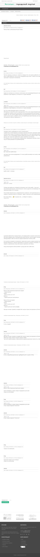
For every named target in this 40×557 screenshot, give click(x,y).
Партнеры (4, 544)
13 (24, 333)
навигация (5, 8)
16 (22, 401)
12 (24, 322)
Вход (22, 539)
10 (23, 255)
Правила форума (31, 15)
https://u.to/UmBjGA (9, 392)
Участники (25, 15)
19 (22, 457)
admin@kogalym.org (26, 531)
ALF (4, 89)
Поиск (35, 15)
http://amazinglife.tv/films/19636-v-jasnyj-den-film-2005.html (19, 246)
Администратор (7, 25)
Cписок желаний (24, 544)
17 (24, 414)
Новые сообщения (20, 15)
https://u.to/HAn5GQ (9, 461)
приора (5, 211)
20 (22, 470)
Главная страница (6, 11)
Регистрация (23, 541)
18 (22, 446)
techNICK (6, 101)
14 (24, 351)
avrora (5, 71)
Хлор (5, 286)
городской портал (20, 4)
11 (24, 288)
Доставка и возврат (5, 539)
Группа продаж (5, 546)
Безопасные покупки (6, 541)
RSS (37, 15)
